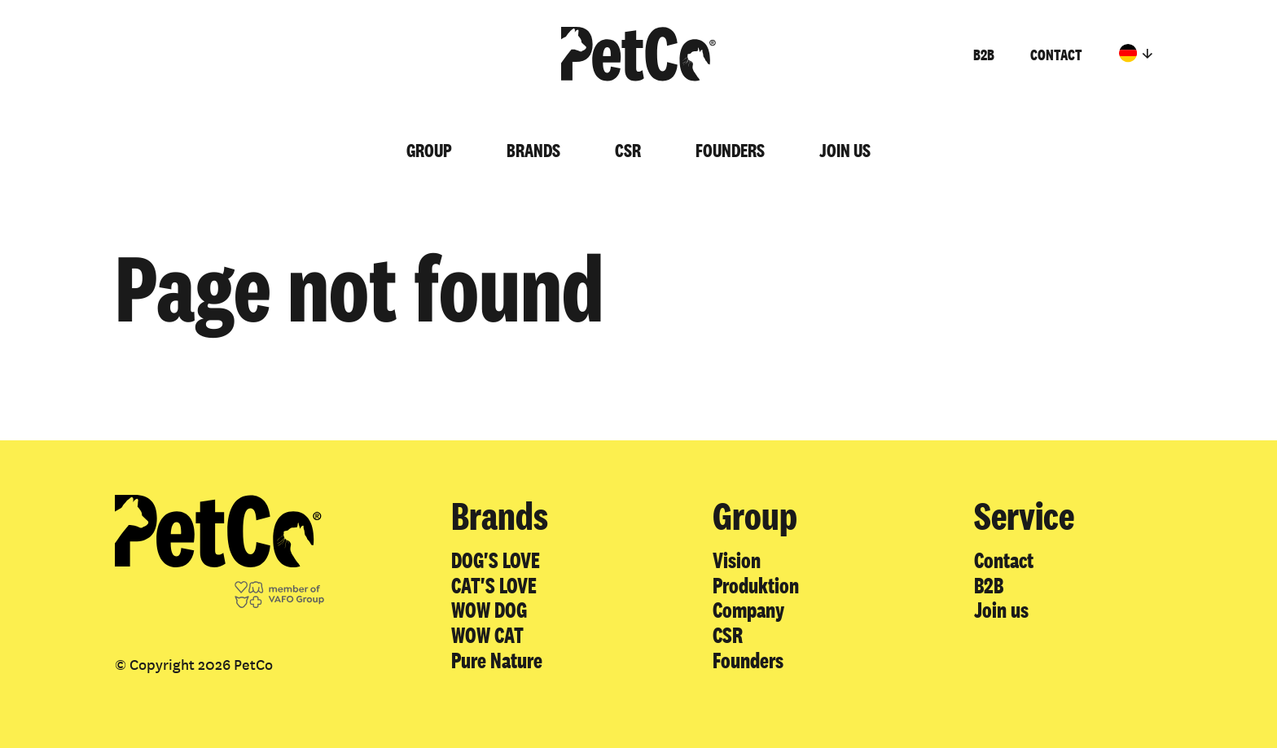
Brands (533, 150)
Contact (1056, 54)
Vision (737, 560)
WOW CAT (487, 635)
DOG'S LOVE (495, 560)
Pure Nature (496, 660)
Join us (845, 150)
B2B (983, 54)
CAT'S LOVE (494, 585)
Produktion (756, 585)
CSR (628, 150)
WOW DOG (489, 609)
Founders (730, 150)
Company (748, 609)
